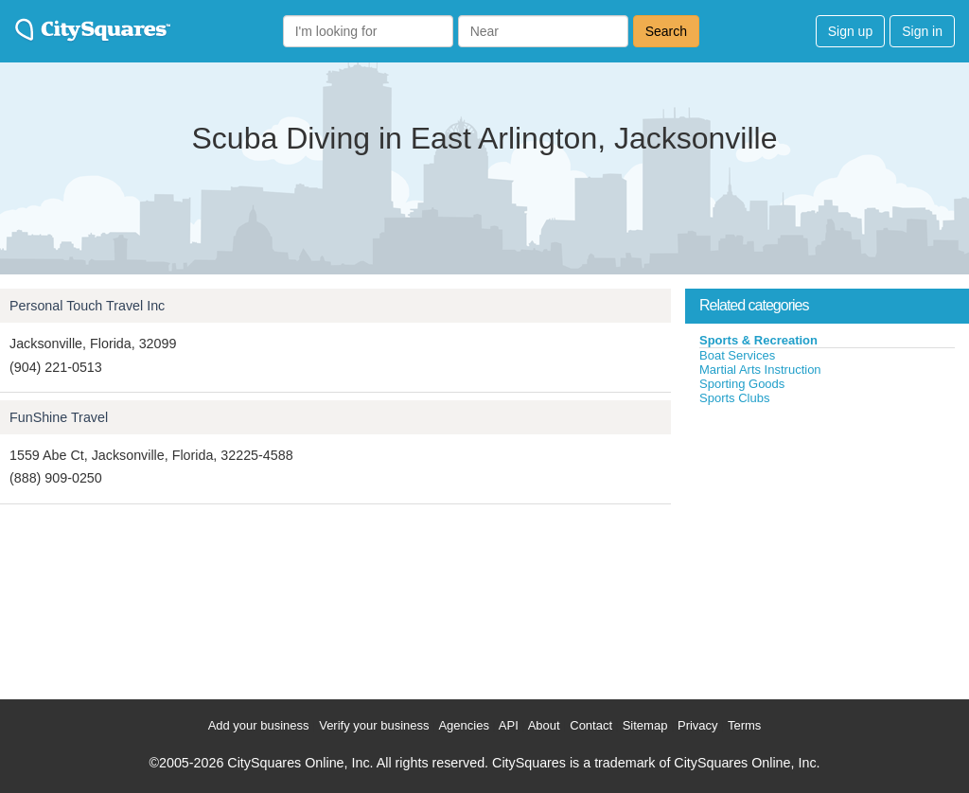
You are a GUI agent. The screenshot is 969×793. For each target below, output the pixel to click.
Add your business (258, 725)
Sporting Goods (741, 384)
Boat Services (737, 355)
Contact (591, 725)
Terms (744, 725)
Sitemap (645, 725)
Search (666, 31)
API (509, 725)
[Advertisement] (827, 548)
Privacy (698, 725)
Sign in (922, 31)
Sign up (850, 31)
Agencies (463, 725)
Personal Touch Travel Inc (87, 305)
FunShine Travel (58, 417)
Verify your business (374, 725)
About (544, 725)
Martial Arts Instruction (760, 369)
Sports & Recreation (758, 340)
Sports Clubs (734, 398)
